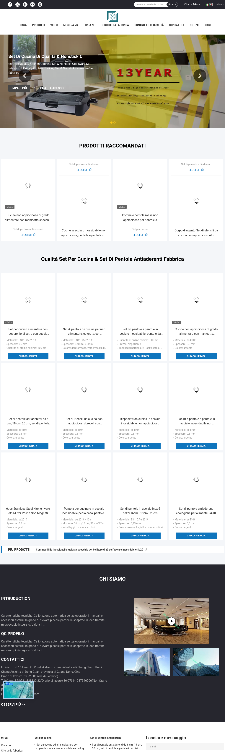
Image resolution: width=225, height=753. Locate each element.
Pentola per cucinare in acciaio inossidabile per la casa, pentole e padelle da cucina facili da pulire (84, 511)
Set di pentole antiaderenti (28, 229)
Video (54, 25)
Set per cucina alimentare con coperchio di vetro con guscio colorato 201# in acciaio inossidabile (28, 331)
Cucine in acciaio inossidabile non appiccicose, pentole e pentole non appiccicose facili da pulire (84, 233)
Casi (208, 25)
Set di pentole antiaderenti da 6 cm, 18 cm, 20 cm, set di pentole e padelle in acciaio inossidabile (28, 421)
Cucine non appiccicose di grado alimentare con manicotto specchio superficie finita (28, 218)
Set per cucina (140, 229)
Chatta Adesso (192, 4)
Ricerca (172, 4)
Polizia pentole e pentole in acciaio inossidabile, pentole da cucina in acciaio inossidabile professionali (140, 331)
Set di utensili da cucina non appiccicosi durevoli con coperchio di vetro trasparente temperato (84, 421)
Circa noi (90, 25)
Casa (23, 25)
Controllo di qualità (149, 25)
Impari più (19, 88)
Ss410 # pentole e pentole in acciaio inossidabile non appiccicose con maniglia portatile (196, 421)
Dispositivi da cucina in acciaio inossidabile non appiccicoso (140, 421)
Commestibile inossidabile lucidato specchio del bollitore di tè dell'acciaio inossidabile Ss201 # (91, 549)
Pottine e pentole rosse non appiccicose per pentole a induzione (140, 218)
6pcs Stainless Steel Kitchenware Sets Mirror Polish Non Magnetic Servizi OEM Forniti (28, 511)
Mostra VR (70, 25)
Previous (25, 75)
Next (199, 75)
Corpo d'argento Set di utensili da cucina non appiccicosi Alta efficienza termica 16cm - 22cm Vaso (196, 233)
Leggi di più (28, 234)
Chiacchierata (28, 356)
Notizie (194, 25)
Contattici (176, 25)
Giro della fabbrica (115, 25)
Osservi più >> (13, 704)
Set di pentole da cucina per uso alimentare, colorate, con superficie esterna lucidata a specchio (84, 331)
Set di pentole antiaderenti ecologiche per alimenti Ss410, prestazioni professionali (196, 511)
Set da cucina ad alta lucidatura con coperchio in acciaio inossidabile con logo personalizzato (60, 747)
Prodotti (38, 25)
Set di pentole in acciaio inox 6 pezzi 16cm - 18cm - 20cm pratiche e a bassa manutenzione (140, 511)
